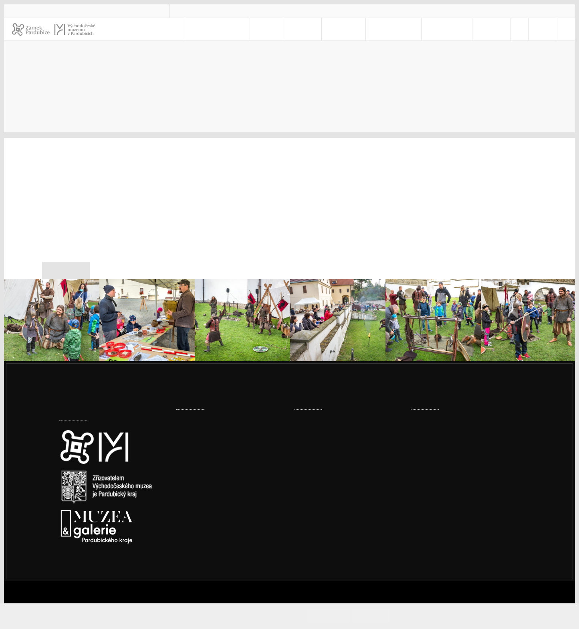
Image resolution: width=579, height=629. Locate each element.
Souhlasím (343, 616)
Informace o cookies (425, 616)
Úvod (327, 69)
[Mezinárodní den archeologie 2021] (51, 318)
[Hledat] (564, 29)
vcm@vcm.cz (205, 10)
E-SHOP (484, 29)
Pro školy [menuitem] (396, 29)
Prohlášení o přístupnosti (457, 502)
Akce (291, 29)
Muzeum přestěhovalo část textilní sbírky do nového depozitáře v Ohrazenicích (226, 479)
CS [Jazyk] (534, 29)
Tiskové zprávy (480, 69)
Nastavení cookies (86, 570)
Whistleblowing (443, 523)
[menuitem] (512, 29)
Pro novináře (419, 69)
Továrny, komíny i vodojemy (216, 444)
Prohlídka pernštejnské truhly (336, 419)
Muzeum (356, 29)
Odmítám (379, 616)
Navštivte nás (251, 29)
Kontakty (446, 29)
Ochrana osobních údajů (455, 513)
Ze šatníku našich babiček (331, 479)
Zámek (321, 29)
